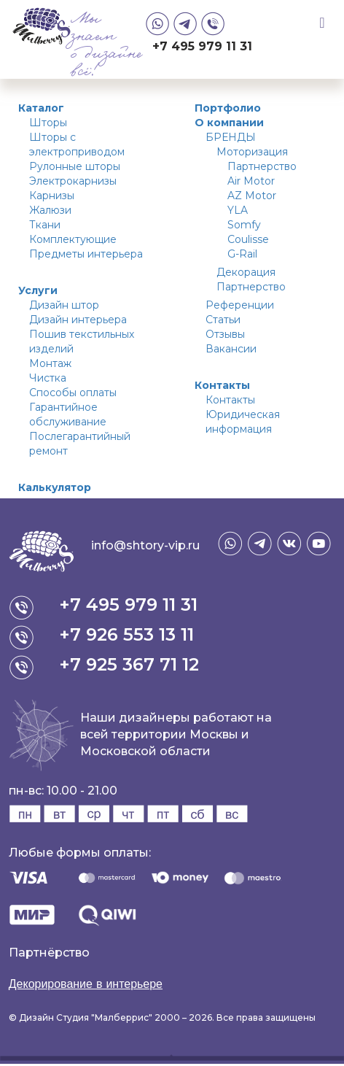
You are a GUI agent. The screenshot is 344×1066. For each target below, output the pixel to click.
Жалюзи (50, 210)
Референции (240, 305)
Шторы (48, 122)
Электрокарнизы (73, 181)
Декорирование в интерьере (86, 984)
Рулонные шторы (74, 166)
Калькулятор (54, 487)
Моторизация (252, 151)
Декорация (245, 272)
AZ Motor (251, 195)
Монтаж (50, 363)
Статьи (223, 319)
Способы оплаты (73, 392)
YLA (237, 210)
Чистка (47, 378)
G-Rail (242, 253)
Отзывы (225, 334)
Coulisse (248, 239)
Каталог (41, 108)
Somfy (244, 224)
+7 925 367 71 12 (129, 664)
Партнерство (262, 166)
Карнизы (51, 195)
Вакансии (231, 348)
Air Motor (251, 181)
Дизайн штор (64, 305)
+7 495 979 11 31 (202, 46)
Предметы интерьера (86, 253)
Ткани (44, 224)
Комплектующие (73, 239)
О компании (229, 122)
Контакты (222, 385)
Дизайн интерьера (78, 319)
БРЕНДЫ (231, 137)
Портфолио (228, 108)
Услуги (38, 290)
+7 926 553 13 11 (126, 634)
